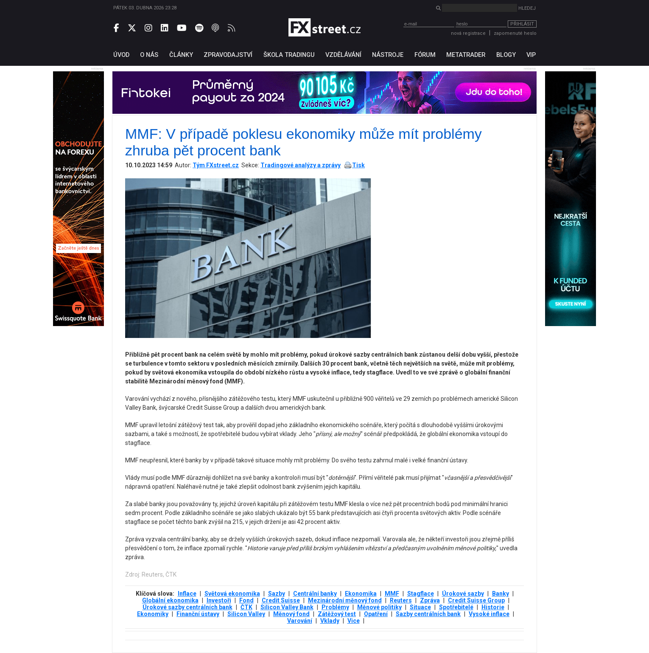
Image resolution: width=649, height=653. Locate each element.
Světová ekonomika (232, 593)
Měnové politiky (379, 607)
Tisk (358, 165)
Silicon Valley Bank (286, 607)
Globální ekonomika (170, 600)
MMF (392, 593)
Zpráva (430, 600)
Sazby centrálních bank (428, 614)
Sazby (276, 593)
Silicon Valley (246, 614)
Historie (492, 607)
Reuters (401, 600)
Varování (299, 620)
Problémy (335, 607)
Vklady (329, 620)
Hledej (527, 8)
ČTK (246, 607)
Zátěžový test (337, 614)
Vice (353, 620)
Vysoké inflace (489, 614)
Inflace (187, 593)
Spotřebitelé (456, 607)
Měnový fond (291, 614)
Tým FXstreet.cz (216, 165)
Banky (500, 593)
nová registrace (468, 33)
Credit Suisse (281, 600)
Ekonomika (361, 593)
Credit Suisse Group (476, 600)
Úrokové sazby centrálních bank (187, 607)
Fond (246, 600)
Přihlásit (522, 24)
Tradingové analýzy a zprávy (300, 165)
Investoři (219, 600)
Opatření (376, 614)
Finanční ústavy (197, 614)
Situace (420, 607)
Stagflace (420, 593)
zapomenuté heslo (515, 33)
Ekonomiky (152, 614)
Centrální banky (315, 593)
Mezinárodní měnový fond (345, 600)
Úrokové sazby (463, 593)
